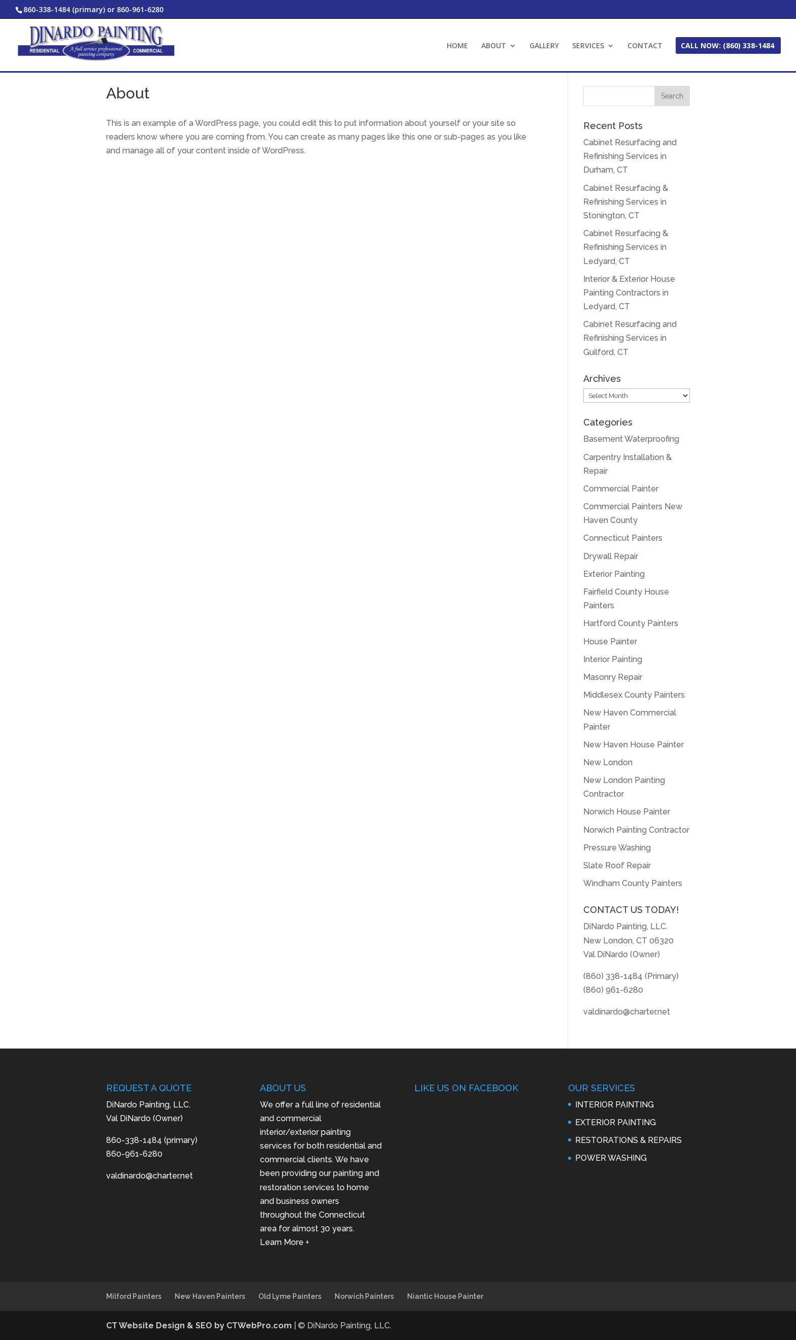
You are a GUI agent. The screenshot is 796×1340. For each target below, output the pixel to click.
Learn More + (284, 1242)
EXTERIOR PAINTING (615, 1122)
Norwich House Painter (626, 811)
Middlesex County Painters (634, 695)
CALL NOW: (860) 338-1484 (727, 46)
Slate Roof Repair (617, 865)
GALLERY (544, 46)
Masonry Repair (612, 677)
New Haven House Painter (633, 744)
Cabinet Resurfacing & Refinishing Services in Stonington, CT (625, 201)
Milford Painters (133, 1296)
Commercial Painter (620, 489)
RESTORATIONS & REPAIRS (628, 1140)
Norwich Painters (364, 1296)
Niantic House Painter (445, 1296)
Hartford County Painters (630, 623)
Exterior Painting (614, 574)
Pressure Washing (617, 848)
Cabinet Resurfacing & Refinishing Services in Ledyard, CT (625, 247)
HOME (457, 46)
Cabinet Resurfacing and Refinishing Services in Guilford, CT (630, 337)
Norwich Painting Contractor (636, 830)
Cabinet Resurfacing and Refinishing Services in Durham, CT (630, 156)
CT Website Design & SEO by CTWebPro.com (200, 1325)
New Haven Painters (210, 1296)
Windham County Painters (632, 883)
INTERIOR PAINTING (614, 1104)
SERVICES (588, 46)
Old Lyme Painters (289, 1296)
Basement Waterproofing (631, 439)
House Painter (610, 641)
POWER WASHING (611, 1158)
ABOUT (493, 46)
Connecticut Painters (622, 538)
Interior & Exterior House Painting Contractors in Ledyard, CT (629, 292)
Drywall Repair (610, 556)
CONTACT (644, 46)
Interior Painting (612, 659)
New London (608, 762)
